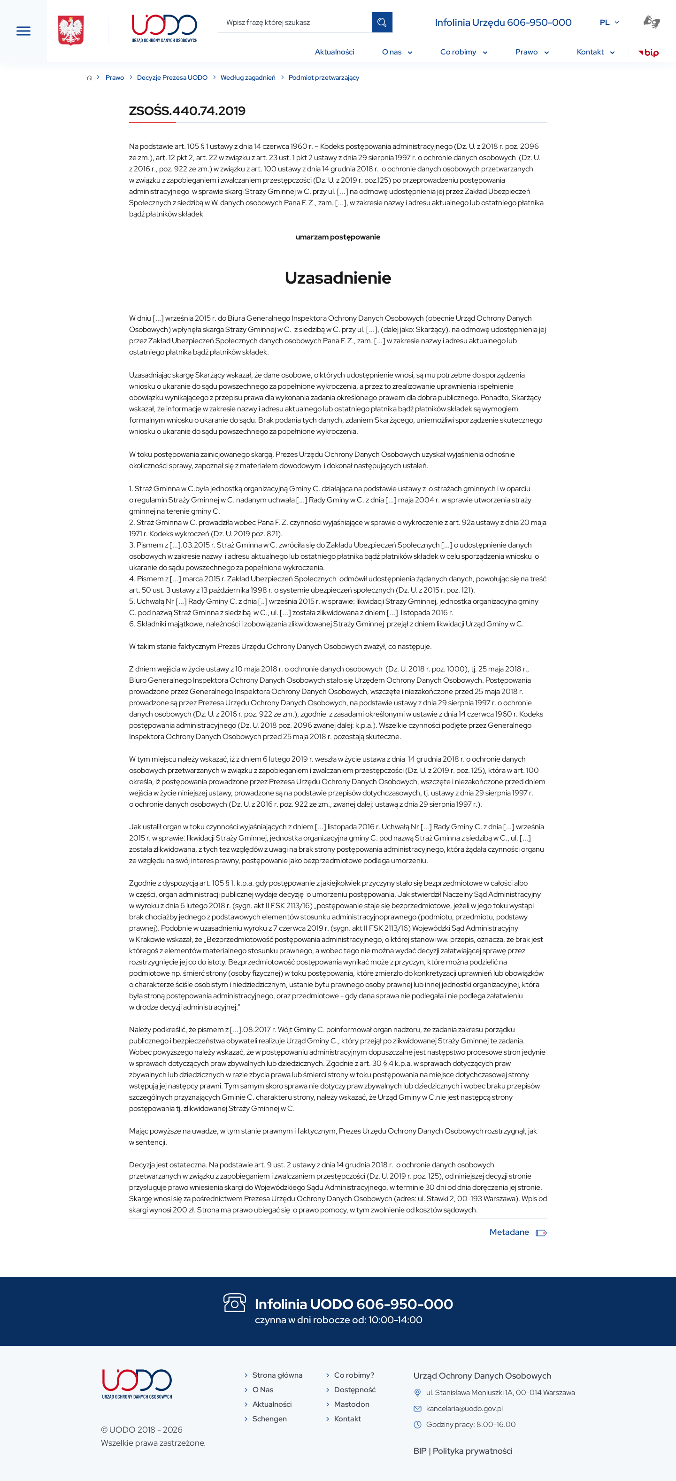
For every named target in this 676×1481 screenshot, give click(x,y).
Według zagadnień (319, 77)
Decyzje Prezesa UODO (243, 77)
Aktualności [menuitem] (334, 52)
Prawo (186, 77)
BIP (490, 1450)
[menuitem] (648, 54)
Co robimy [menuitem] (463, 52)
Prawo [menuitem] (532, 52)
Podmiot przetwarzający (394, 77)
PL (605, 22)
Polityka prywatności (543, 1450)
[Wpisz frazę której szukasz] (295, 22)
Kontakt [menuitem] (596, 52)
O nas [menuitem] (397, 52)
